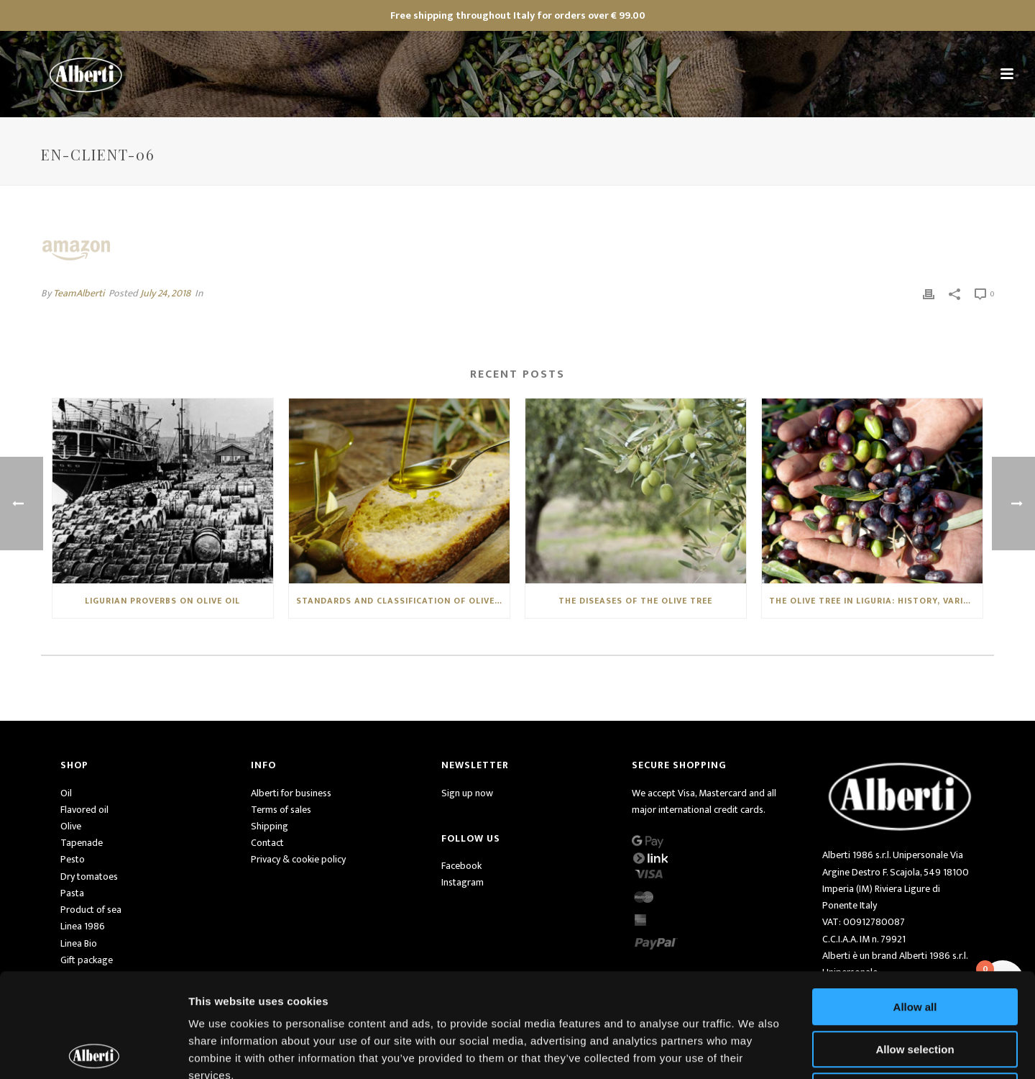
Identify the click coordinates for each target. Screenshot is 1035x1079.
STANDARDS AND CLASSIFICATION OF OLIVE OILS (403, 600)
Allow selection (914, 945)
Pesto (72, 859)
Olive (70, 826)
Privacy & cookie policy (298, 859)
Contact (267, 842)
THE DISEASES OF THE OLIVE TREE (635, 600)
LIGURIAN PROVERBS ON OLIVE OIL (162, 600)
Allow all (915, 903)
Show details (754, 1050)
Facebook (461, 865)
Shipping (269, 826)
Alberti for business (291, 793)
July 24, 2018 (165, 293)
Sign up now (467, 793)
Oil (66, 793)
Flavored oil (84, 809)
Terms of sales (281, 809)
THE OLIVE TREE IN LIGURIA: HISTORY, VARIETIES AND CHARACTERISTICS (876, 600)
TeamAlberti (78, 293)
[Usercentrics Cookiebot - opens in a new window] (93, 1051)
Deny (915, 987)
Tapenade (81, 842)
